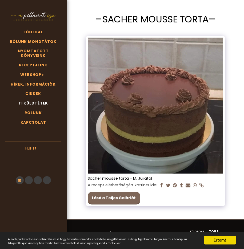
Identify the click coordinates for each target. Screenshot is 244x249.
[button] (33, 156)
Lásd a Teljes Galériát (114, 197)
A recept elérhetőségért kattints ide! (122, 185)
